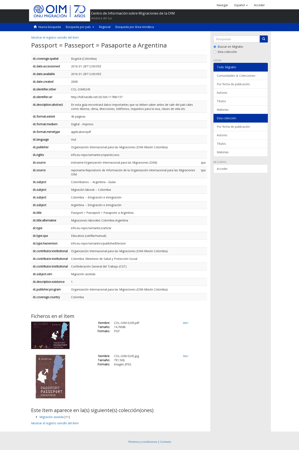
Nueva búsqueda (49, 27)
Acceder (222, 169)
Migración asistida (51, 417)
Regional (104, 27)
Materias (223, 110)
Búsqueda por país (80, 27)
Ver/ (185, 323)
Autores (222, 93)
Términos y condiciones (142, 442)
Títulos (221, 101)
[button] (241, 5)
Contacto (165, 442)
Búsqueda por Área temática (134, 27)
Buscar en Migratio (228, 47)
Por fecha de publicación (233, 84)
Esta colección (225, 52)
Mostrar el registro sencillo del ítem (55, 37)
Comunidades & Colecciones (236, 76)
